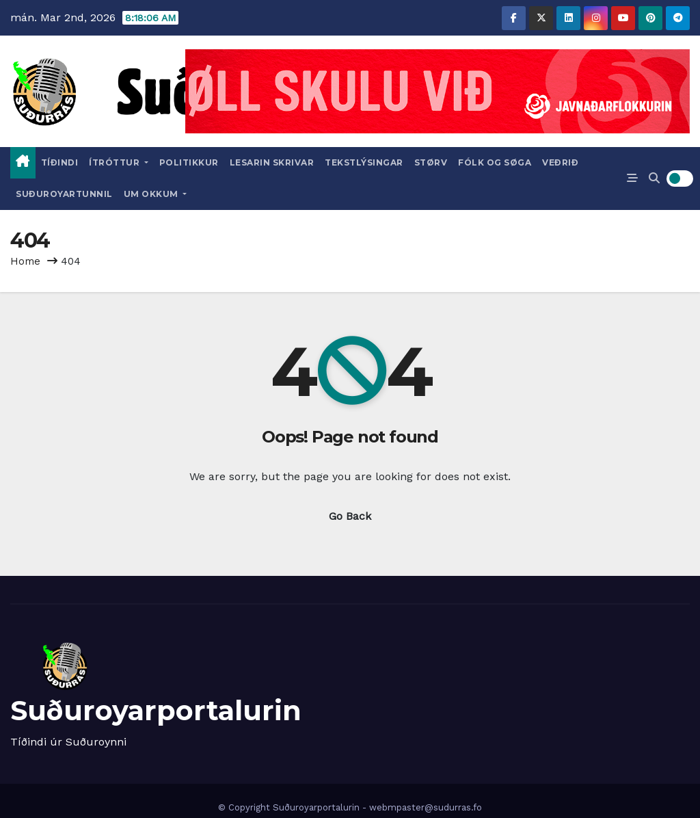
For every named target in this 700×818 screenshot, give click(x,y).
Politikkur (189, 162)
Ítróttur (118, 162)
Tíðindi (60, 162)
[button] (654, 178)
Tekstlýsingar (364, 162)
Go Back (350, 516)
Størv (431, 162)
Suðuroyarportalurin (155, 710)
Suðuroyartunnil (64, 194)
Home (25, 261)
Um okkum (155, 194)
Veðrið (560, 162)
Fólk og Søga (494, 162)
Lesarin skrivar (272, 162)
